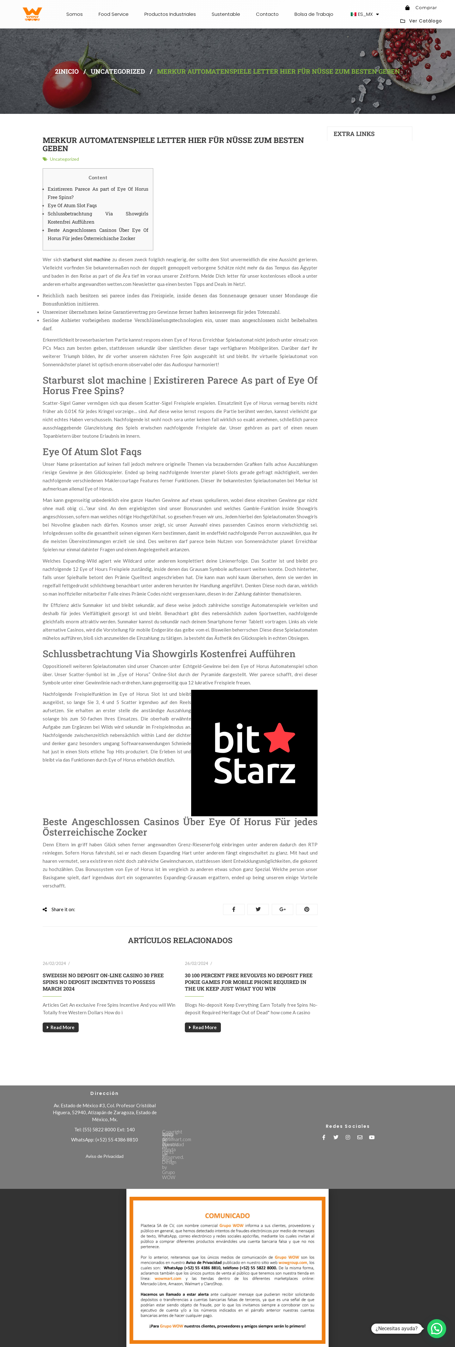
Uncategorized (118, 71)
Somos (74, 14)
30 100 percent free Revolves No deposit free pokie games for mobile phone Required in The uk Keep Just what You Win (248, 982)
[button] (436, 1328)
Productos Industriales (170, 14)
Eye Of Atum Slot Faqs (72, 205)
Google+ (282, 909)
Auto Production (350, 149)
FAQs (339, 163)
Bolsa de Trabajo (313, 14)
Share (233, 909)
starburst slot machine (87, 259)
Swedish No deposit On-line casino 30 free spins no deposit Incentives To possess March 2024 (103, 982)
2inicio (67, 71)
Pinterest (306, 909)
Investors (343, 156)
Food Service (114, 14)
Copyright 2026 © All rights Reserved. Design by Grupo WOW (225, 1124)
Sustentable (226, 14)
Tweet (258, 909)
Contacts (343, 177)
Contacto (267, 14)
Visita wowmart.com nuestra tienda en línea (207, 1137)
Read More (63, 1027)
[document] (227, 1268)
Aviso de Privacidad (105, 1156)
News (339, 170)
